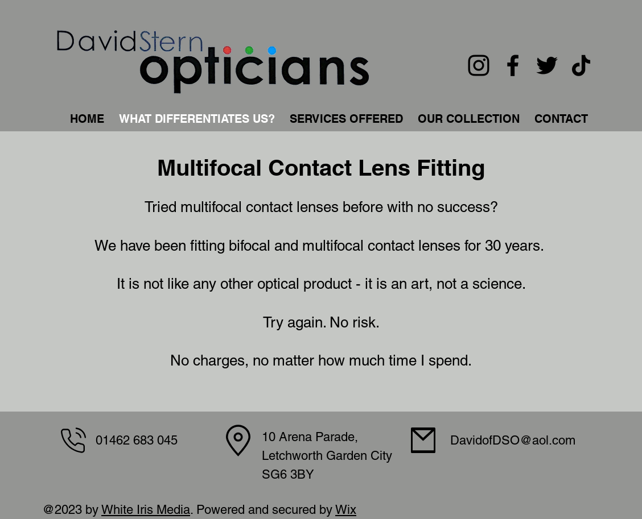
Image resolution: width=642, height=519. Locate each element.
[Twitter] (547, 65)
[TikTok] (581, 65)
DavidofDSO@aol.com (512, 440)
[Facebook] (513, 65)
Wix (345, 510)
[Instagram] (478, 65)
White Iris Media (145, 510)
